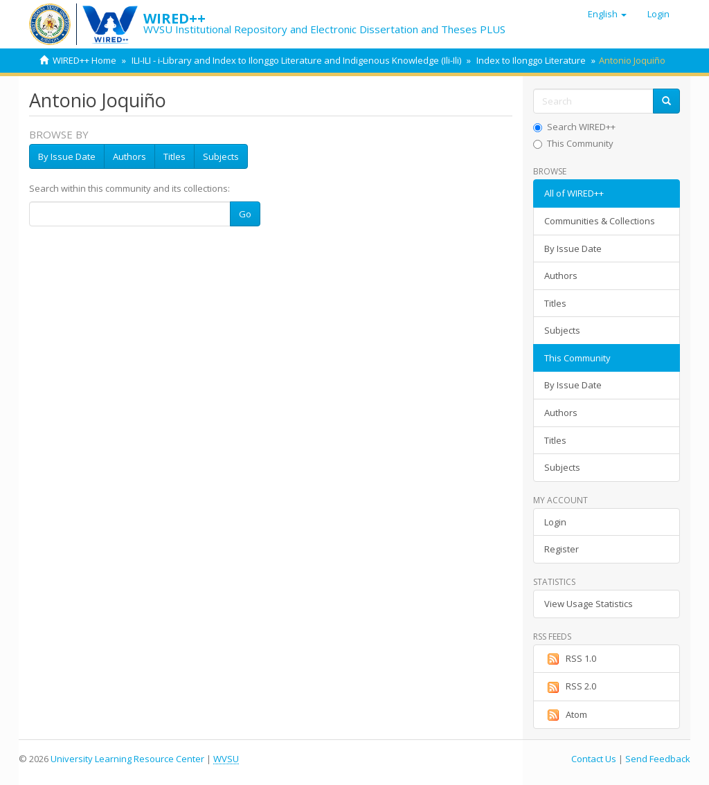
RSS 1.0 (570, 659)
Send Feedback (657, 758)
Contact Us (593, 758)
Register (561, 549)
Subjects (221, 156)
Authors (129, 156)
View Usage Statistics (588, 603)
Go (245, 214)
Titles (174, 156)
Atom (565, 715)
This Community (573, 143)
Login (555, 522)
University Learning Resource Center (127, 758)
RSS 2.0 (570, 687)
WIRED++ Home (84, 60)
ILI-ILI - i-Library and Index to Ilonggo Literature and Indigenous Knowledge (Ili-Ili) (296, 60)
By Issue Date (67, 156)
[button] (607, 14)
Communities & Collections (599, 221)
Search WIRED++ (574, 126)
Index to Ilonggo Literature (531, 60)
